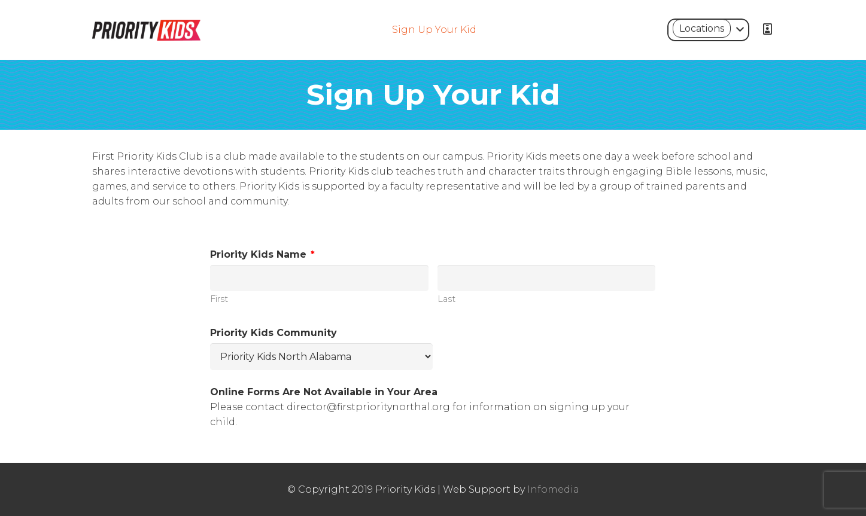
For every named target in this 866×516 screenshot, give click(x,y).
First (219, 299)
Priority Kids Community (273, 332)
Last (446, 299)
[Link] (146, 30)
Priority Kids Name (262, 254)
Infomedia (553, 489)
